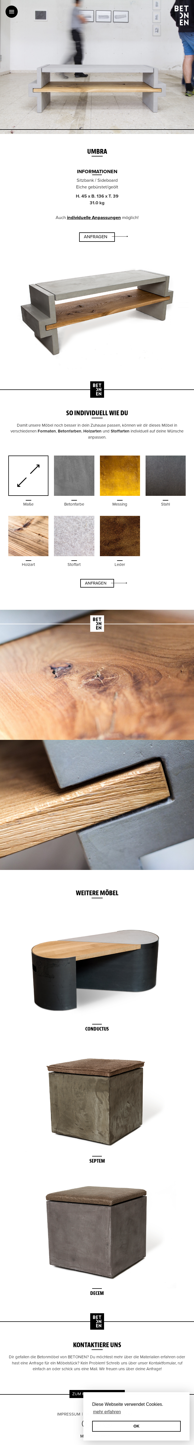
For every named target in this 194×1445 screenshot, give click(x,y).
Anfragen (95, 237)
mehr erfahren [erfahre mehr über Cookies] (107, 1411)
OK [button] (136, 1426)
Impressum (68, 1414)
